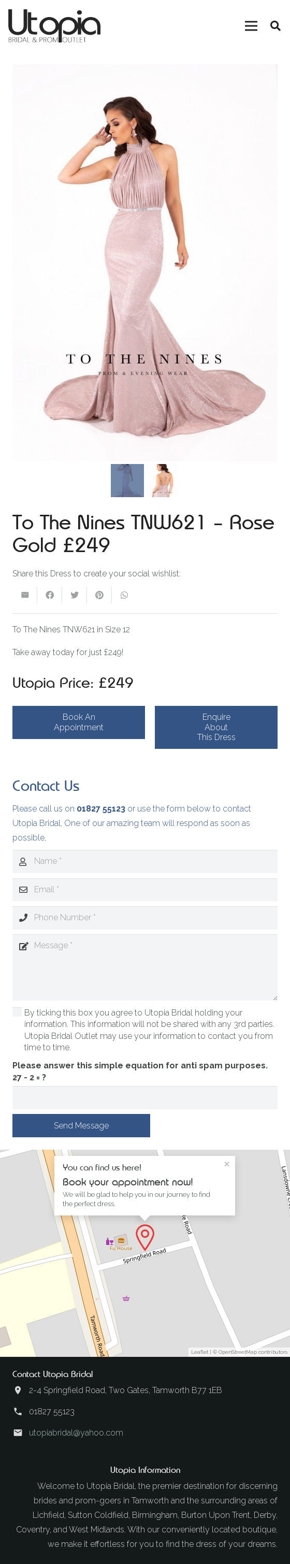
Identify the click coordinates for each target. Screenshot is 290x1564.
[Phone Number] (145, 918)
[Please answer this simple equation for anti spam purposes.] (145, 1097)
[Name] (145, 861)
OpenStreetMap (238, 1352)
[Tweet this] (74, 595)
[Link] (54, 26)
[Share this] (49, 595)
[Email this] (24, 595)
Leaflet (199, 1352)
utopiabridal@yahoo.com (76, 1433)
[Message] (145, 967)
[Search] (275, 26)
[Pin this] (99, 595)
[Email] (145, 890)
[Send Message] (81, 1125)
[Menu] (251, 26)
